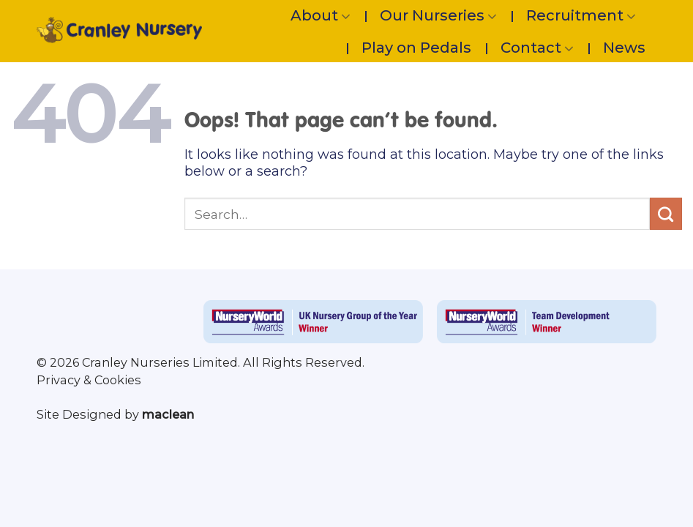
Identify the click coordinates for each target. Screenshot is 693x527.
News (624, 47)
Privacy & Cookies (89, 380)
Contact (537, 48)
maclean (168, 414)
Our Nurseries (438, 16)
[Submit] (666, 214)
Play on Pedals (416, 47)
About (321, 16)
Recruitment (581, 16)
